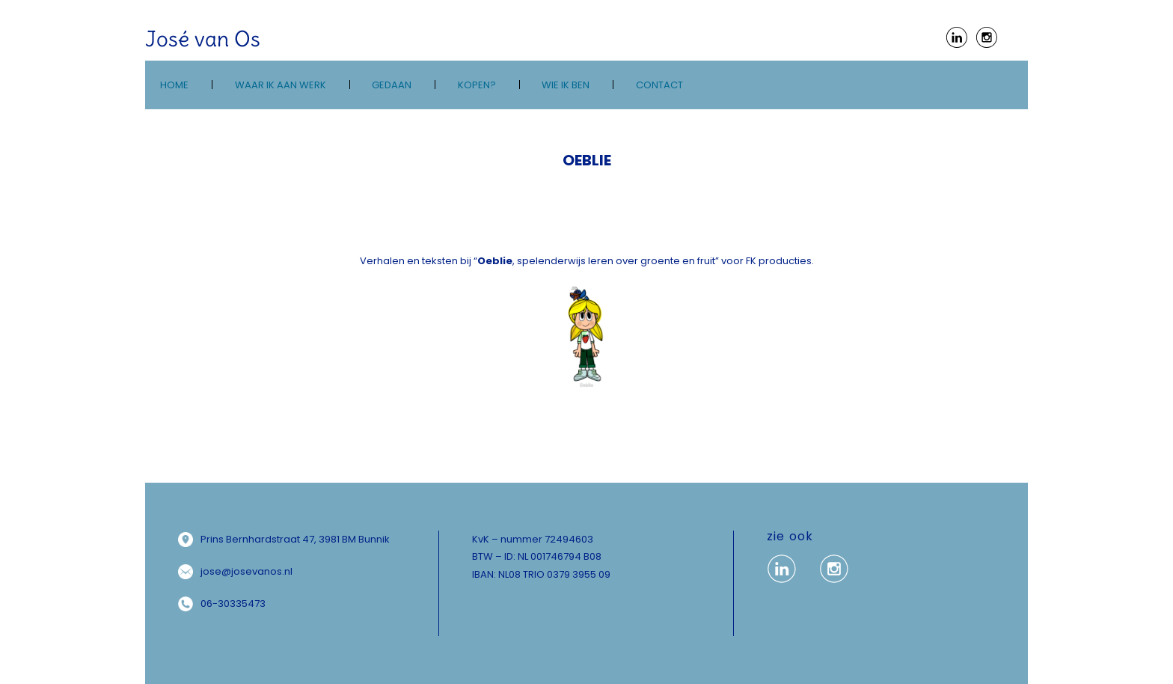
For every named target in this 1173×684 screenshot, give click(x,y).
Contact (659, 85)
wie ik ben (565, 85)
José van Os (202, 38)
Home (174, 85)
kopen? (477, 85)
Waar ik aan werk (280, 85)
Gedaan (391, 85)
